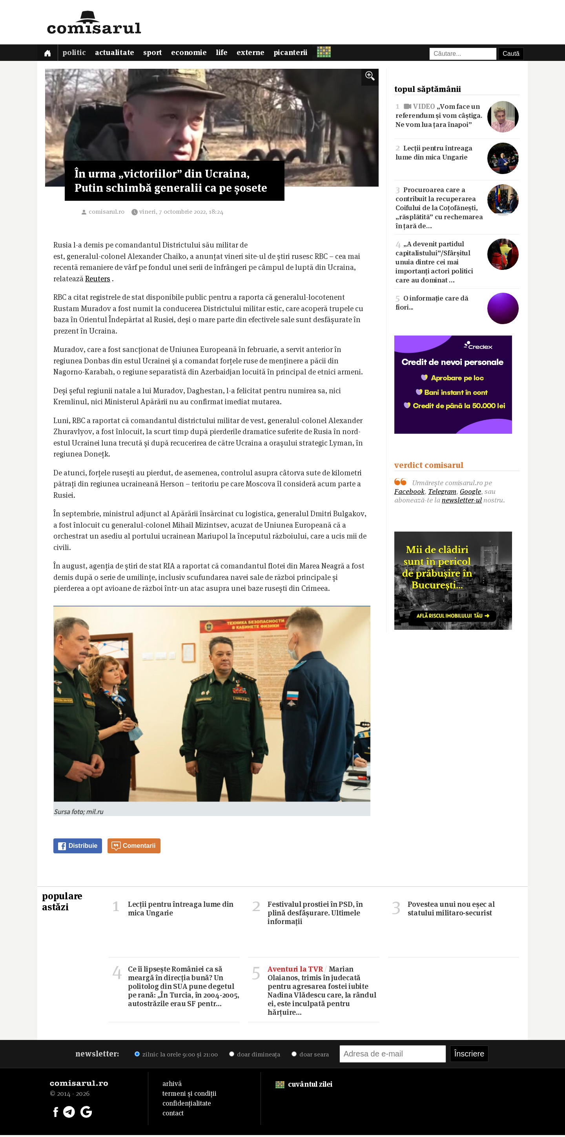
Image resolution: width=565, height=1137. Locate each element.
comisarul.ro (106, 213)
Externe (260, 54)
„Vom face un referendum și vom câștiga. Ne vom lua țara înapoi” (457, 116)
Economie (195, 54)
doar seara (310, 1056)
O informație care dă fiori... (457, 303)
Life (230, 54)
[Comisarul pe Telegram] (69, 1113)
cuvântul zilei (303, 1086)
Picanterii (301, 54)
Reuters (97, 280)
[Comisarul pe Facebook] (56, 1113)
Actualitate (118, 54)
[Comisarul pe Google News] (86, 1113)
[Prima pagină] (48, 53)
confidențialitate (186, 1105)
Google (470, 493)
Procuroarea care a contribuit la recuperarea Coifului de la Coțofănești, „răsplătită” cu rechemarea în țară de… (457, 208)
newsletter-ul (462, 501)
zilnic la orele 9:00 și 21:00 (176, 1056)
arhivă (172, 1085)
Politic (76, 54)
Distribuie (77, 848)
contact (173, 1115)
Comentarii (133, 848)
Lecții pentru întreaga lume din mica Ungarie (457, 153)
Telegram (442, 493)
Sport (158, 54)
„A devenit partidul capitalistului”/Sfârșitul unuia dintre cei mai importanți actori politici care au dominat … (457, 263)
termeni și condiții (189, 1095)
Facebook (409, 493)
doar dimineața (254, 1056)
